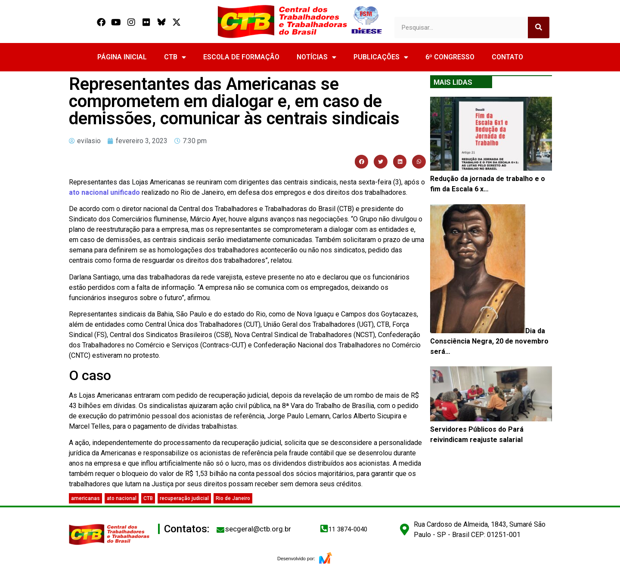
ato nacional (121, 498)
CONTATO (507, 57)
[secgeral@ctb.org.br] (220, 530)
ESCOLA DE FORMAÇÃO (241, 57)
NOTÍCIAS (316, 57)
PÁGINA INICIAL (122, 57)
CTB (175, 57)
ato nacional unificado (104, 192)
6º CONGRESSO (449, 57)
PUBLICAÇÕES (380, 57)
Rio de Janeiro (233, 498)
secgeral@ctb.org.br (258, 529)
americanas (85, 498)
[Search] (538, 27)
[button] (362, 162)
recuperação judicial (184, 498)
